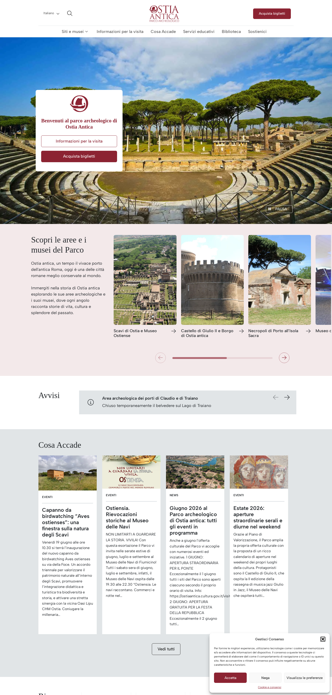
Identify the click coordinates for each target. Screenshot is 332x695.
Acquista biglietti (272, 13)
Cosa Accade (163, 31)
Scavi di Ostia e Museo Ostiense (135, 333)
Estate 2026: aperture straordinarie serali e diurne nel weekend (257, 517)
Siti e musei (73, 31)
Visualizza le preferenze (304, 678)
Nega (265, 678)
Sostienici (257, 31)
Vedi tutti (166, 649)
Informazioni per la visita (120, 31)
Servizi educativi (198, 31)
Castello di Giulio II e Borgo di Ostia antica (207, 333)
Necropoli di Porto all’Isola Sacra (273, 333)
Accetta (230, 678)
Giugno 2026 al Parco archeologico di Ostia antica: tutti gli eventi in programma (193, 520)
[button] (323, 639)
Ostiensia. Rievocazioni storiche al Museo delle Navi (127, 517)
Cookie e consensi (269, 687)
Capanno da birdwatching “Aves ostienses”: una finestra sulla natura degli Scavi (65, 522)
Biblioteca (231, 31)
